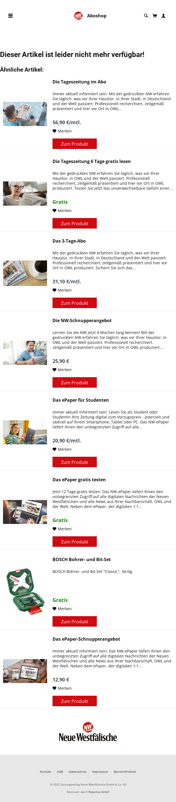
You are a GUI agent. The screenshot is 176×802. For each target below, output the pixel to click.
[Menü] (10, 15)
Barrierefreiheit (125, 771)
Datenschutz (77, 771)
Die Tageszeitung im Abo (79, 82)
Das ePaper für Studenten (81, 400)
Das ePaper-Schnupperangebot (86, 639)
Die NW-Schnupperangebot (82, 320)
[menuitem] (10, 15)
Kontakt (45, 771)
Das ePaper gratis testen (79, 480)
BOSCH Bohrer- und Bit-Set (82, 559)
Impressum (100, 771)
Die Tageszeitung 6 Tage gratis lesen (92, 161)
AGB (60, 771)
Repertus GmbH (99, 792)
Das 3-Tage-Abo (69, 241)
